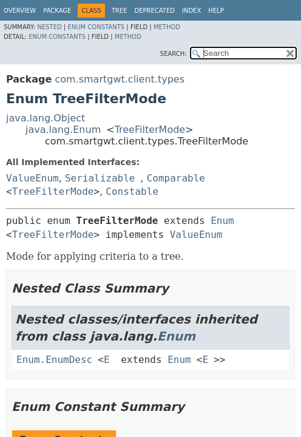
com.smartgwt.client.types (119, 79)
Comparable (176, 178)
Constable (132, 191)
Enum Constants (95, 27)
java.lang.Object (45, 118)
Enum (222, 220)
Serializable (100, 178)
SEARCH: (173, 53)
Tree (119, 10)
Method (167, 27)
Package (57, 10)
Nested (49, 27)
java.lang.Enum (63, 129)
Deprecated (154, 10)
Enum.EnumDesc (54, 359)
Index (191, 10)
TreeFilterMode (150, 129)
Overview (20, 10)
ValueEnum (32, 178)
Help (215, 10)
